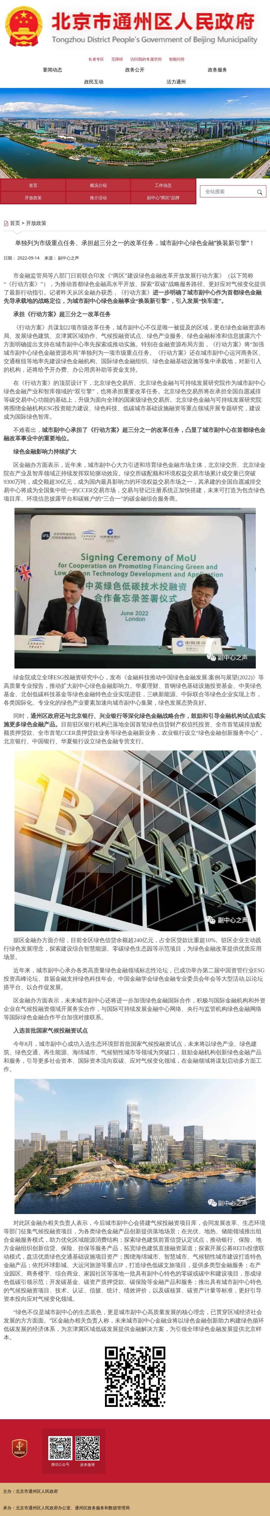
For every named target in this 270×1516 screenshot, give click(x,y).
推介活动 (98, 197)
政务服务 (217, 69)
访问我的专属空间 (146, 59)
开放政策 (33, 197)
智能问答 (177, 59)
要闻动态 (52, 69)
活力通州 (176, 81)
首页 (33, 185)
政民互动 (93, 81)
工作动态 (163, 185)
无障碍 (117, 59)
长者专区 (96, 59)
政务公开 (135, 69)
